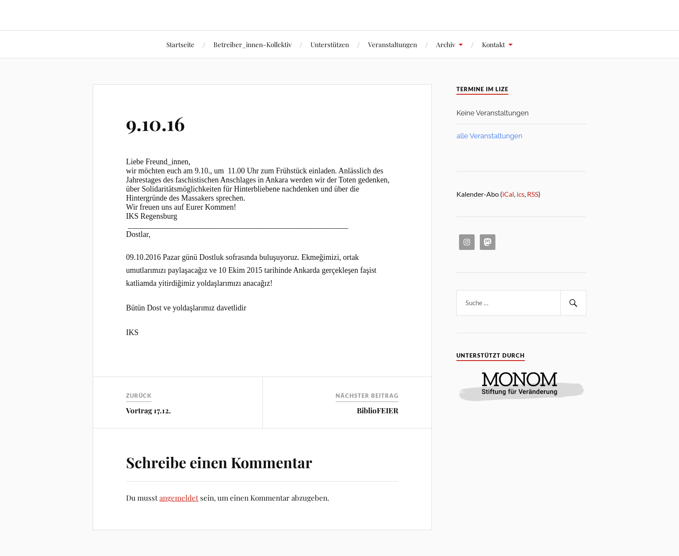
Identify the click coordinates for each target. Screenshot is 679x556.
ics (520, 194)
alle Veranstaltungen (489, 136)
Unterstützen (329, 44)
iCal (508, 194)
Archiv (445, 44)
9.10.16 (155, 123)
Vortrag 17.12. (148, 410)
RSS (532, 194)
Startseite (180, 44)
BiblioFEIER (377, 410)
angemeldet (178, 497)
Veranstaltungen (392, 44)
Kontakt (493, 44)
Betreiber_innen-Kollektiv (252, 44)
